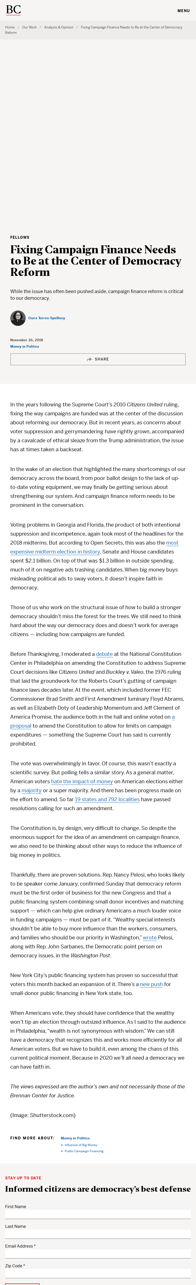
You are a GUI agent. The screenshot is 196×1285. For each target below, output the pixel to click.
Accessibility (124, 1250)
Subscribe (104, 1207)
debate (104, 479)
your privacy (33, 1129)
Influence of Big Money (81, 970)
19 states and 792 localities (107, 624)
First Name (15, 1031)
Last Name (15, 1051)
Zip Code (13, 1090)
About (61, 1221)
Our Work (29, 27)
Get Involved (68, 1207)
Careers (101, 1165)
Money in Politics (24, 171)
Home (10, 27)
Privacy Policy (96, 1250)
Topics (62, 1165)
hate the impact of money (82, 606)
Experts (63, 1193)
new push (151, 809)
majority (32, 615)
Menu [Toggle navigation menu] (184, 10)
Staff (99, 1193)
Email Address (19, 1071)
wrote (150, 762)
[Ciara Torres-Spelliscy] (37, 143)
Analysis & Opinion (58, 27)
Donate (101, 1179)
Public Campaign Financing (84, 976)
